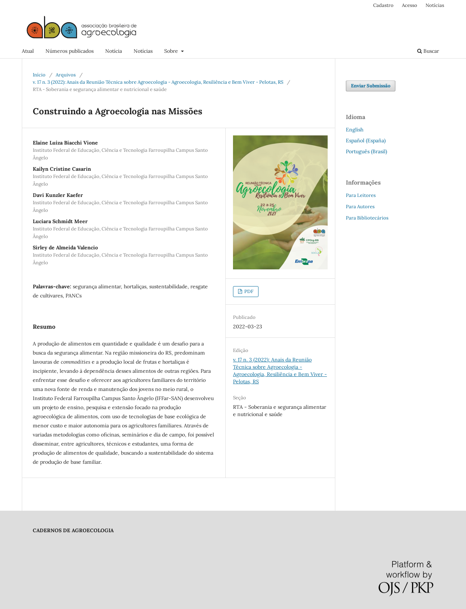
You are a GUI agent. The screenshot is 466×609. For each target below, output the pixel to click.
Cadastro (383, 5)
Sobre (171, 51)
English (354, 129)
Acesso (409, 5)
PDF (248, 291)
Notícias (143, 51)
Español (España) (366, 140)
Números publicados (70, 51)
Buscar (428, 51)
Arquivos (66, 75)
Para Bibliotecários (367, 218)
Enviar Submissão (370, 86)
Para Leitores (361, 195)
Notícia (113, 51)
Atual (28, 51)
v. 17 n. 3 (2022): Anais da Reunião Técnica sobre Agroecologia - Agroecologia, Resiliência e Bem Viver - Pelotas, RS (158, 82)
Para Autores (360, 206)
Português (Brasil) (366, 151)
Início (39, 75)
